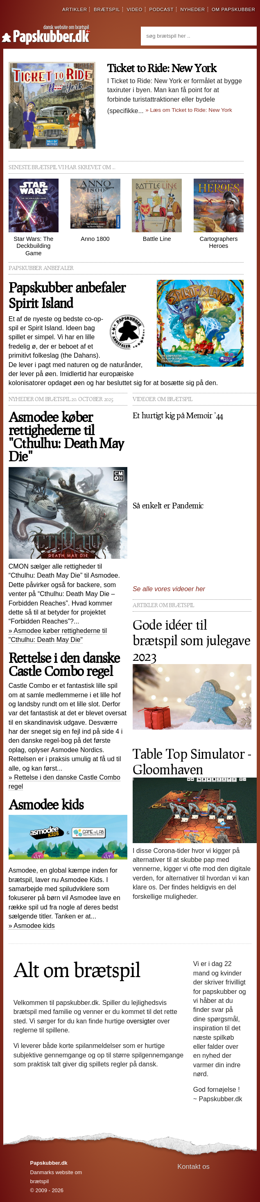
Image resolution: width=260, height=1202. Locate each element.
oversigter (141, 1021)
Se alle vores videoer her (169, 588)
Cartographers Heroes (219, 214)
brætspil (107, 9)
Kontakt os (193, 1166)
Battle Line (157, 210)
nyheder (192, 9)
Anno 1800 (95, 210)
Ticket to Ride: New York (161, 67)
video (134, 9)
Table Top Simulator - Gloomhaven (192, 761)
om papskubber (233, 9)
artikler (74, 9)
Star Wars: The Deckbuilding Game (34, 217)
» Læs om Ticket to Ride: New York (188, 110)
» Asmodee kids (32, 925)
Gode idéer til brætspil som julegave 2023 (192, 640)
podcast (161, 9)
